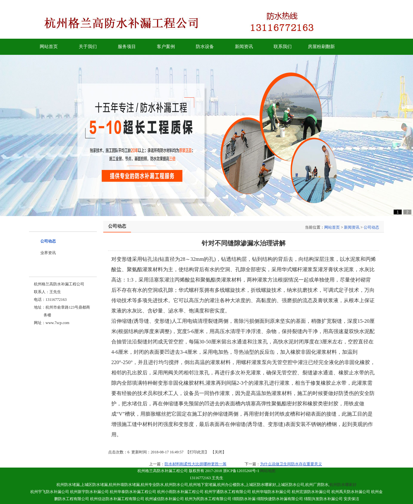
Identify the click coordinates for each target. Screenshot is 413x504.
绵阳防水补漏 (244, 499)
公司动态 (371, 227)
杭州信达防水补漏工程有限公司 (117, 499)
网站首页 (332, 227)
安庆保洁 (351, 499)
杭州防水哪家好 (343, 484)
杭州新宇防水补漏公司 (89, 491)
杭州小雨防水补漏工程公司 (180, 491)
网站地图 (268, 471)
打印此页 (197, 452)
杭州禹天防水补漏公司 (350, 491)
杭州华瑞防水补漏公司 (271, 491)
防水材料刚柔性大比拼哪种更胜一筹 (196, 464)
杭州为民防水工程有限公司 (208, 499)
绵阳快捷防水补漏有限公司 (280, 499)
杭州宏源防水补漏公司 (311, 491)
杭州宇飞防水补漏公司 (49, 491)
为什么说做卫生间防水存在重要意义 (291, 464)
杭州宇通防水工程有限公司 (228, 491)
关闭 (218, 452)
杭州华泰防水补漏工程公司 (133, 491)
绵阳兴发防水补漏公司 (323, 499)
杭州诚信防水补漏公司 (164, 499)
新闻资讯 (351, 227)
